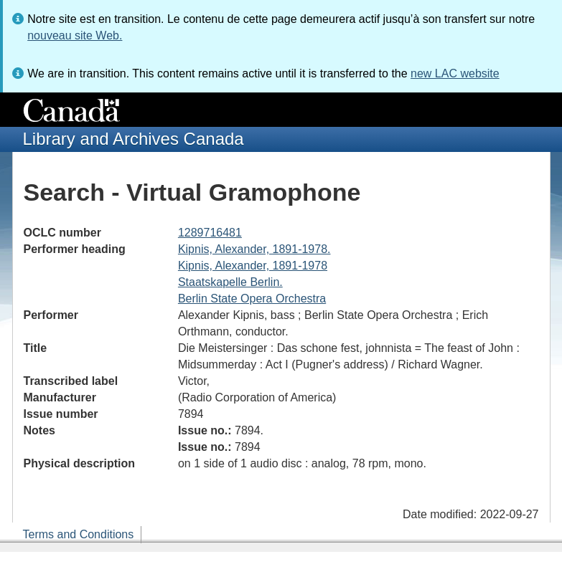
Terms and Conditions (78, 534)
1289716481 (210, 232)
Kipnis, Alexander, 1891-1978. (254, 249)
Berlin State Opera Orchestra (252, 298)
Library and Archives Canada (133, 138)
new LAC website (455, 73)
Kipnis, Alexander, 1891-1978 (252, 265)
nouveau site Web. (74, 35)
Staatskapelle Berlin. (230, 282)
